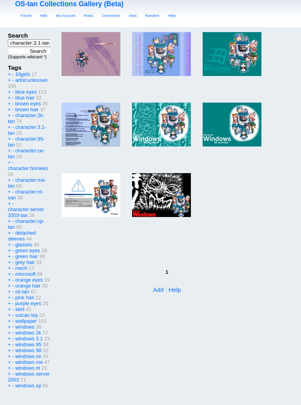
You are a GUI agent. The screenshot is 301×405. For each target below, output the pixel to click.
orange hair (28, 286)
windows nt (27, 368)
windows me (29, 362)
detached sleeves (22, 236)
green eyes (27, 250)
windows (24, 327)
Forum (26, 15)
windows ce (28, 356)
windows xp (28, 386)
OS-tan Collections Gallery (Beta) (69, 4)
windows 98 (28, 350)
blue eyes (26, 92)
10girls (22, 74)
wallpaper (26, 321)
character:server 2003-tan (26, 212)
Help (172, 15)
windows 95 (28, 344)
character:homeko (28, 168)
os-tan (22, 292)
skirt (19, 309)
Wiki (43, 15)
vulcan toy (26, 315)
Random (152, 15)
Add (158, 289)
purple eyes (28, 303)
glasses (23, 245)
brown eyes (28, 104)
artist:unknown (31, 80)
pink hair (24, 297)
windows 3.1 (29, 339)
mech (21, 268)
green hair (26, 256)
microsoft (25, 274)
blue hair (24, 98)
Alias (133, 15)
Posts (88, 15)
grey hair (25, 262)
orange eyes (29, 280)
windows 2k (28, 333)
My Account (65, 15)
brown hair (27, 109)
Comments (111, 15)
